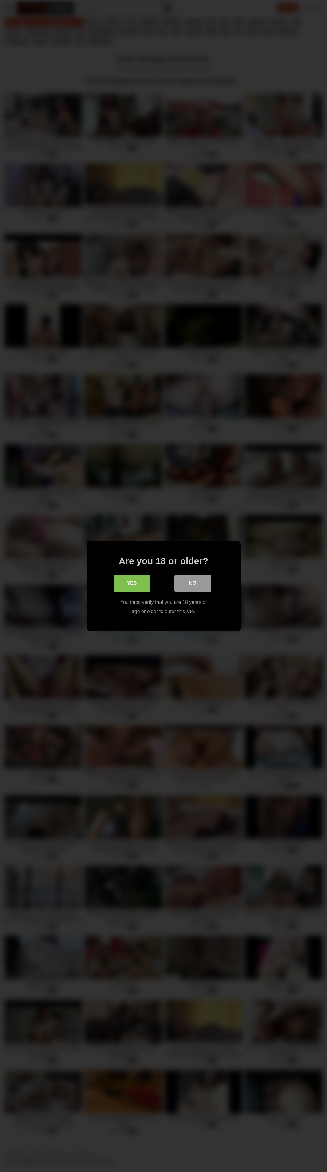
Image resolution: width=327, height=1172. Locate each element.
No (193, 583)
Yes (132, 583)
